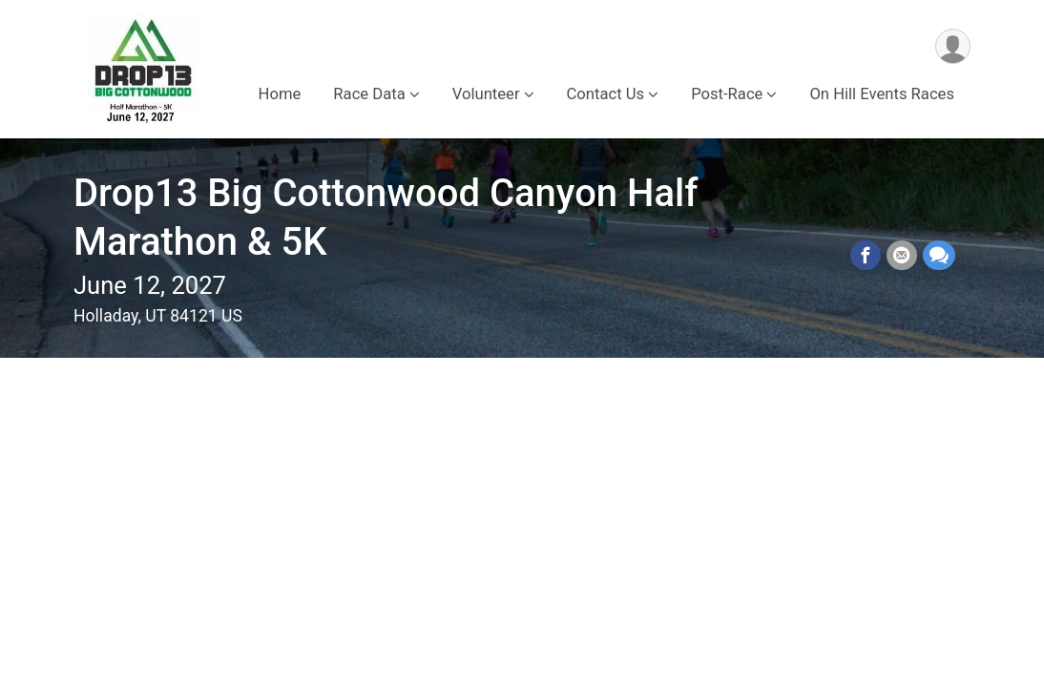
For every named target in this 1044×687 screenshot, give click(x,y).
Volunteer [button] (486, 94)
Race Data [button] (369, 94)
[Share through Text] (939, 255)
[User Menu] (953, 46)
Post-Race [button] (726, 94)
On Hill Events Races (881, 94)
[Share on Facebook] (865, 255)
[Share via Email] (902, 255)
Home (280, 94)
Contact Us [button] (606, 94)
